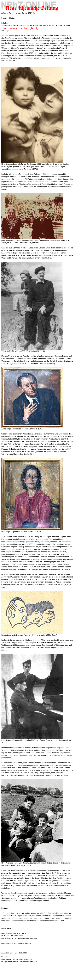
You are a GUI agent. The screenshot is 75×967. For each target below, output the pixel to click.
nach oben (23, 953)
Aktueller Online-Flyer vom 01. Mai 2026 (16, 13)
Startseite (5, 953)
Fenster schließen (8, 18)
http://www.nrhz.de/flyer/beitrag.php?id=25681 (19, 938)
